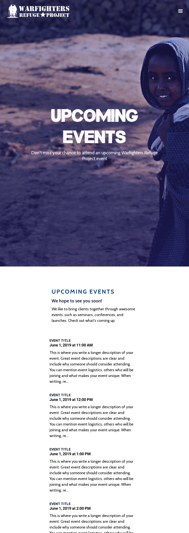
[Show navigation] (179, 11)
